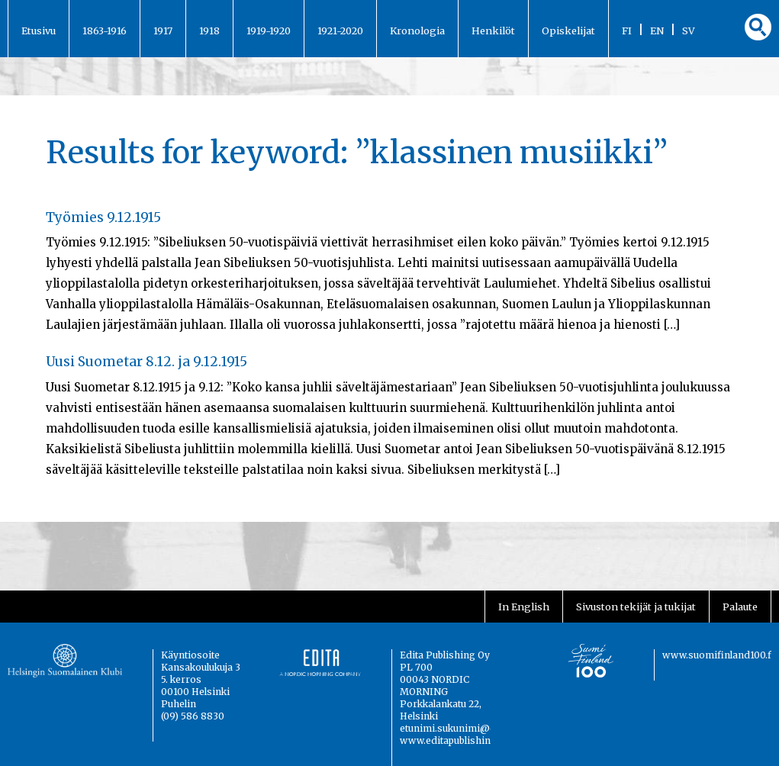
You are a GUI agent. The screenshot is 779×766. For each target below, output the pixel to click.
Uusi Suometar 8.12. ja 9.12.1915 (146, 361)
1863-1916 (104, 30)
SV (688, 30)
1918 (209, 30)
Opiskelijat (568, 30)
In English (523, 606)
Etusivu (38, 30)
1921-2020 (340, 30)
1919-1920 (268, 30)
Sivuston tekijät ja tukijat (636, 606)
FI (627, 30)
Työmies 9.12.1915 (103, 217)
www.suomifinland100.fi (718, 655)
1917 (162, 30)
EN (657, 30)
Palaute (740, 606)
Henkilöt (493, 30)
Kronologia (417, 30)
